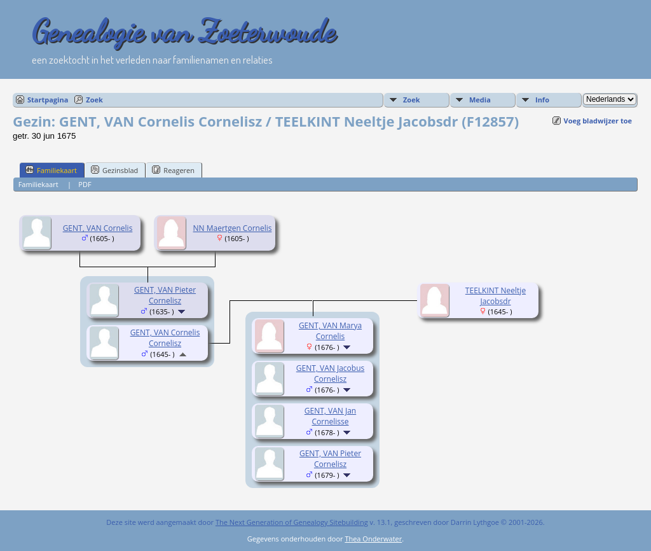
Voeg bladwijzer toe (598, 120)
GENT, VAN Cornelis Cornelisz (165, 338)
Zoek (94, 99)
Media (480, 99)
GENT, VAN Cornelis (98, 228)
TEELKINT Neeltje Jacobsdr (495, 296)
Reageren (173, 170)
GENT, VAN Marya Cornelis (330, 331)
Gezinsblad (114, 170)
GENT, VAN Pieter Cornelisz (165, 295)
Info (542, 99)
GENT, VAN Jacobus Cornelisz (330, 373)
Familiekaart (51, 170)
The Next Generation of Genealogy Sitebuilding (292, 522)
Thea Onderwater (373, 538)
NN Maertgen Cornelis (232, 228)
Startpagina (47, 99)
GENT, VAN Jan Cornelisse (330, 416)
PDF (84, 184)
